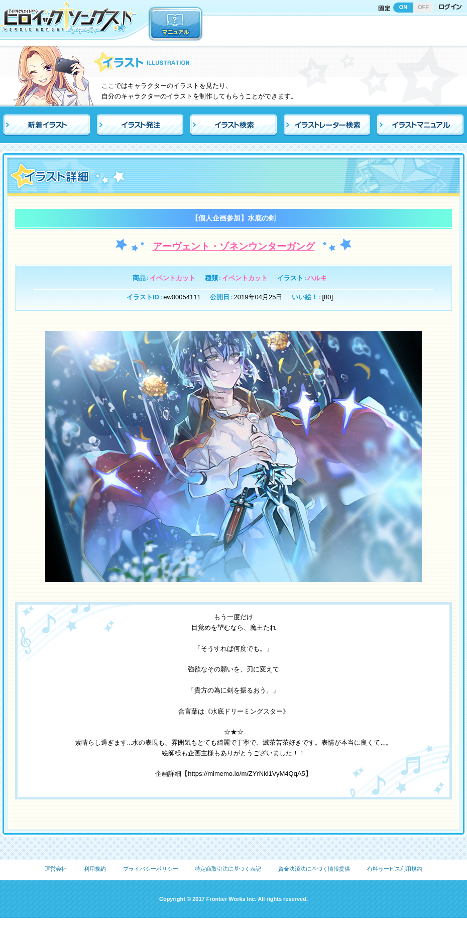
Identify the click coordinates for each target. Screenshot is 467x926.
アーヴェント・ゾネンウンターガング (234, 246)
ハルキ (317, 278)
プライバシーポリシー (150, 869)
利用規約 (95, 869)
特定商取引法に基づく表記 (228, 869)
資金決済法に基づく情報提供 (314, 869)
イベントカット (172, 278)
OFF (423, 7)
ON (403, 7)
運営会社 (56, 869)
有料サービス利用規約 (394, 869)
